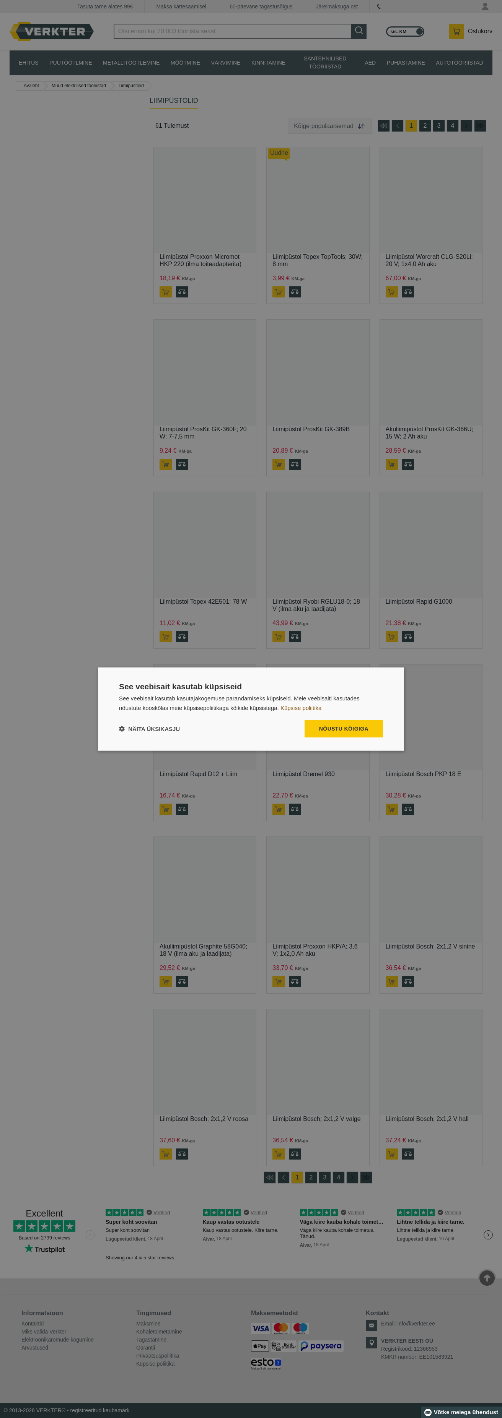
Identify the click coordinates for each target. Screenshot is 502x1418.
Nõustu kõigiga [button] (343, 729)
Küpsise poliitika (301, 707)
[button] (149, 729)
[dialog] (251, 709)
